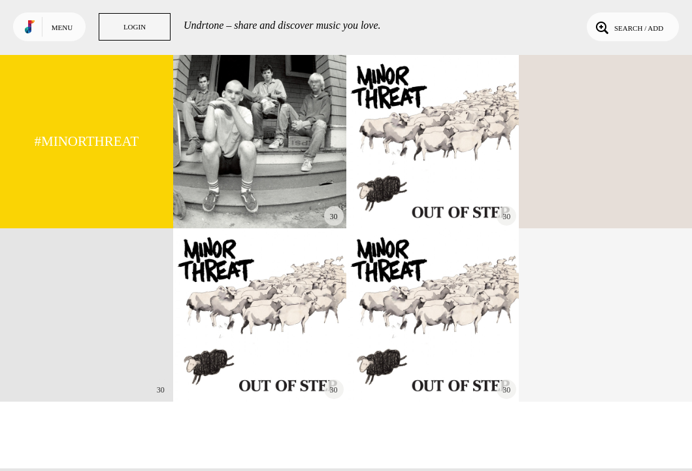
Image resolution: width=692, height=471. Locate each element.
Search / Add (628, 27)
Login (135, 27)
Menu (62, 27)
